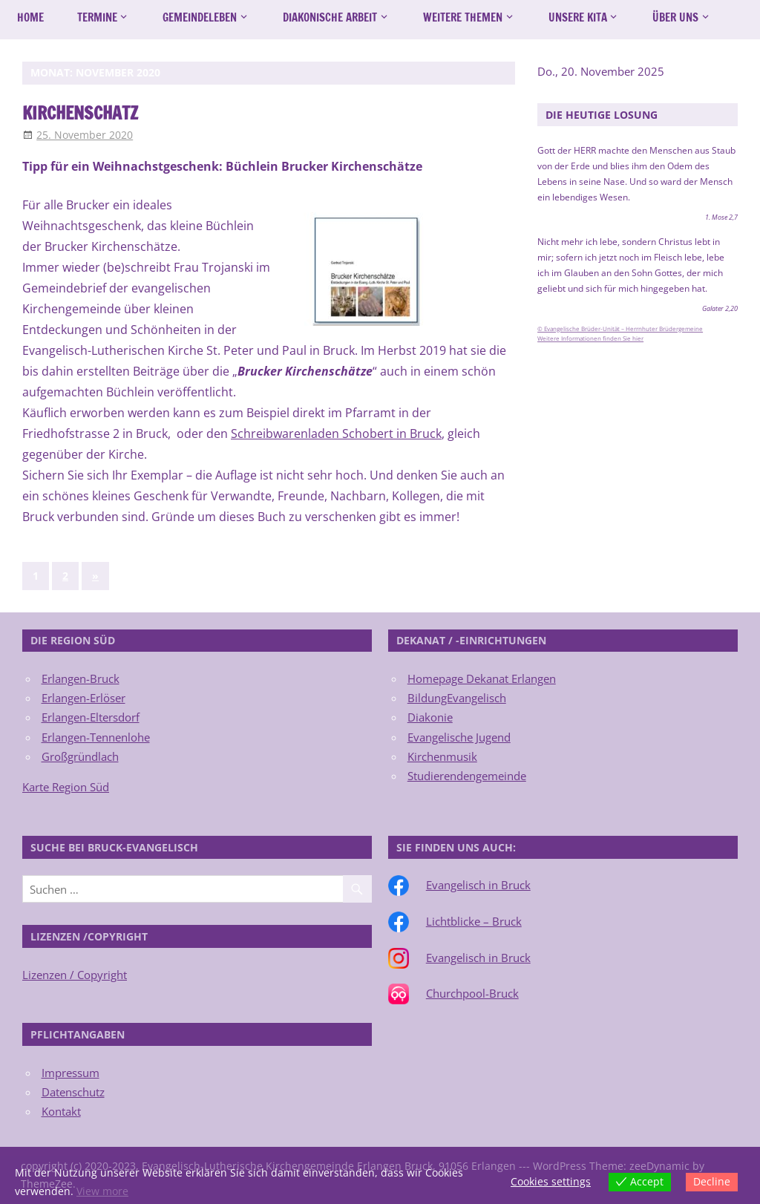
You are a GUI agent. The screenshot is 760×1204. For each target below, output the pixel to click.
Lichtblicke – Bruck (474, 921)
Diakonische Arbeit (330, 17)
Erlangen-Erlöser (83, 697)
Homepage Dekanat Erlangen (481, 678)
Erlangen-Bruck (80, 678)
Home (30, 17)
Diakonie (430, 717)
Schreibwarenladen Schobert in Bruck (336, 433)
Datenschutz (73, 1091)
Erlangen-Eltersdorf (91, 717)
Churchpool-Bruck (472, 993)
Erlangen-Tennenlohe (96, 737)
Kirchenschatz (83, 112)
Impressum (70, 1072)
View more (102, 1191)
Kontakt (61, 1111)
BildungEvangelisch (456, 697)
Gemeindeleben (200, 17)
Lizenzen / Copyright (74, 974)
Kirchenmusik (442, 756)
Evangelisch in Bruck (478, 884)
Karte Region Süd (65, 786)
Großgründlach (80, 756)
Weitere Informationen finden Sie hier (590, 338)
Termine (97, 17)
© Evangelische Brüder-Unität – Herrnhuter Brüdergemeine (620, 329)
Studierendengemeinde (466, 775)
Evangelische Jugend (459, 737)
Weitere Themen (462, 17)
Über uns (675, 17)
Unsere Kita (577, 17)
